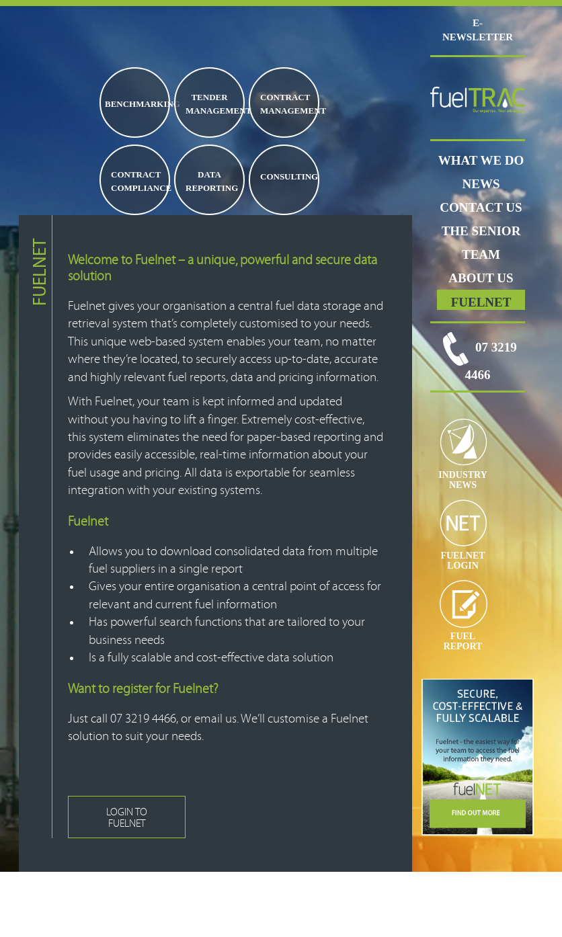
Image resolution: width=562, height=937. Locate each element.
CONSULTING (289, 176)
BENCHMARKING (137, 104)
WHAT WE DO (481, 160)
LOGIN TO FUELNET (126, 817)
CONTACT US (481, 207)
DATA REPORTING (212, 181)
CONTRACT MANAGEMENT (289, 104)
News (481, 184)
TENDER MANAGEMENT (214, 104)
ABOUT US (480, 278)
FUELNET (481, 302)
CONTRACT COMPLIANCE (140, 181)
